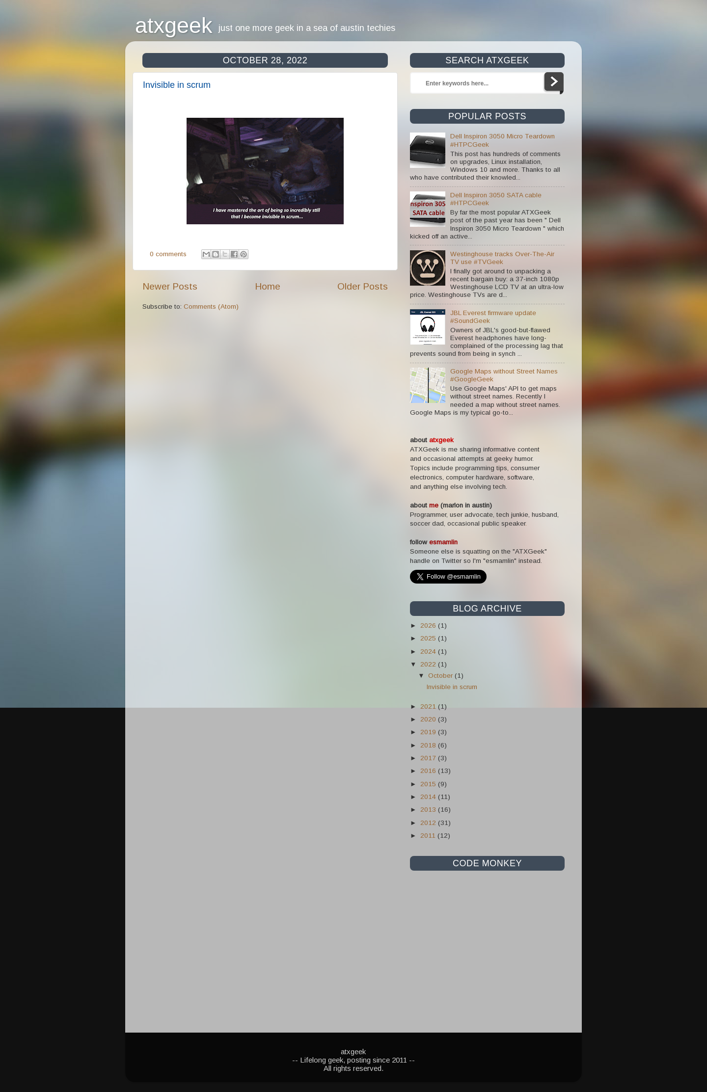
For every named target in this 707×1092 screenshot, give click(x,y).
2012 (429, 822)
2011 (428, 835)
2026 (429, 625)
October (441, 675)
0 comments (168, 254)
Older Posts (362, 286)
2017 (429, 758)
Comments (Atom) (211, 306)
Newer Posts (169, 286)
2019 (429, 732)
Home (267, 286)
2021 (429, 706)
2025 (429, 638)
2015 (429, 784)
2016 (429, 770)
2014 (429, 796)
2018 (429, 745)
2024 (429, 651)
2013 (429, 809)
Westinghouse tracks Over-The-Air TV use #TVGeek (502, 258)
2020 (429, 719)
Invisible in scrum (177, 85)
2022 (429, 664)
